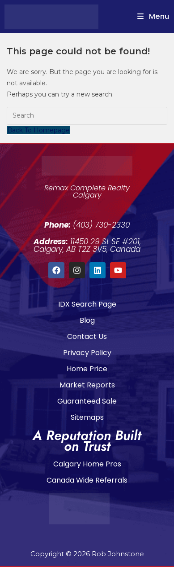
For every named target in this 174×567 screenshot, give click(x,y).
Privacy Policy (87, 352)
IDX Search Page (87, 304)
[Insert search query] (87, 116)
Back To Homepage (38, 130)
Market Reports (87, 385)
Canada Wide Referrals (87, 480)
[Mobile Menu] (153, 16)
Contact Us (87, 336)
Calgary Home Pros (87, 464)
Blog (87, 320)
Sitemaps (87, 417)
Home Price (87, 369)
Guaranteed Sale (87, 401)
